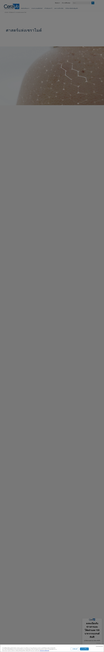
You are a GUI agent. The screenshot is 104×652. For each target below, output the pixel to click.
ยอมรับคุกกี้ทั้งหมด (84, 648)
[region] (52, 648)
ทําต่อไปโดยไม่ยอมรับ (99, 646)
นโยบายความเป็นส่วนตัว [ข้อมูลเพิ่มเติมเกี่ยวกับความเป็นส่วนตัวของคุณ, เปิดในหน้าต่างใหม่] (44, 650)
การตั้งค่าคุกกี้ (74, 648)
